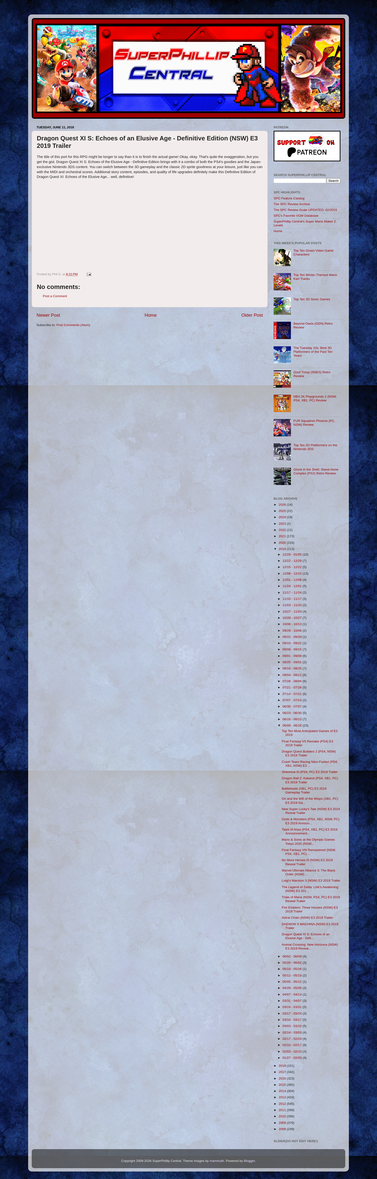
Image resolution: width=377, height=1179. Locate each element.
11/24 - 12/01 (292, 586)
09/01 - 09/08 (292, 656)
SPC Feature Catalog (289, 198)
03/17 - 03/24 (292, 1013)
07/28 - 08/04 (292, 681)
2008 (283, 1129)
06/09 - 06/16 (292, 725)
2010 (283, 1116)
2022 (283, 530)
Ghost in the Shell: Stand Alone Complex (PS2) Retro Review (315, 471)
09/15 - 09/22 (292, 643)
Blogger (249, 1161)
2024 (283, 517)
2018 (283, 1066)
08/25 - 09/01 (292, 662)
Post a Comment (55, 296)
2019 (283, 549)
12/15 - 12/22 (292, 567)
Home (151, 315)
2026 (283, 504)
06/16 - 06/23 (292, 719)
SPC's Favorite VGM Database (296, 215)
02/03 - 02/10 (292, 1051)
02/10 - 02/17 (292, 1045)
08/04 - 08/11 (292, 675)
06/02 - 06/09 (292, 956)
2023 (283, 523)
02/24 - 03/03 (292, 1032)
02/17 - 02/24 (292, 1039)
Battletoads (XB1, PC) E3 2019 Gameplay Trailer (304, 790)
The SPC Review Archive (292, 204)
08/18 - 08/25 (292, 668)
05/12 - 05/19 (292, 975)
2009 (283, 1123)
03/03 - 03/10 (292, 1026)
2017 (283, 1072)
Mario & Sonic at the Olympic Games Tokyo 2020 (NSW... (308, 841)
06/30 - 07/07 (292, 706)
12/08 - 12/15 (292, 573)
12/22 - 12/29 (292, 561)
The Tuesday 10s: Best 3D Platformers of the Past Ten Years (313, 351)
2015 (283, 1085)
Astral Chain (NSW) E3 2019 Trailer (307, 917)
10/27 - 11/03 (292, 611)
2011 (283, 1110)
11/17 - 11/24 (292, 592)
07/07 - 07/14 (292, 700)
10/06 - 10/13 (292, 624)
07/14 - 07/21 (292, 694)
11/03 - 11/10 (292, 605)
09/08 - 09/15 (292, 649)
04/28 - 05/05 (292, 988)
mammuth (217, 1161)
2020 (283, 542)
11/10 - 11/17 (292, 599)
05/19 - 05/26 (292, 969)
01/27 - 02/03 (292, 1058)
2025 (283, 511)
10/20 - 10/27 (292, 618)
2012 (283, 1104)
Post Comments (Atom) (73, 325)
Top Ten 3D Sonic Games (311, 299)
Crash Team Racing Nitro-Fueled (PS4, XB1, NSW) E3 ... (310, 763)
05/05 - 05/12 (292, 981)
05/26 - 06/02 (292, 962)
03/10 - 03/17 (292, 1020)
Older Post (252, 315)
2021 (283, 536)
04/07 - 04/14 (292, 994)
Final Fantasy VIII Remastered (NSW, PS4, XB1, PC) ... (309, 852)
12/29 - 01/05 (292, 554)
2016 (283, 1078)
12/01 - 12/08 (292, 580)
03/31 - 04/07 (292, 1000)
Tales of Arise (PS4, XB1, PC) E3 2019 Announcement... (310, 831)
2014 (283, 1091)
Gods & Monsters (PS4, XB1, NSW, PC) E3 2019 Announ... (310, 821)
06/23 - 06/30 (292, 713)
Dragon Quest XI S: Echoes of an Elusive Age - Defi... (306, 936)
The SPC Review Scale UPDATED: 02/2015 (305, 210)
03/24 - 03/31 (292, 1007)
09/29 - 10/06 (292, 630)
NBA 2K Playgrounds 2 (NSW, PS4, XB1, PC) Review (315, 398)
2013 (283, 1097)
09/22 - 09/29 (292, 637)
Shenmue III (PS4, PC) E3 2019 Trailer (310, 772)
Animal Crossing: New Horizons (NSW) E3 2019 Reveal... (310, 946)
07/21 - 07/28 (292, 687)
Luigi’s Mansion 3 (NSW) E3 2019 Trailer (311, 880)
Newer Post (48, 315)
